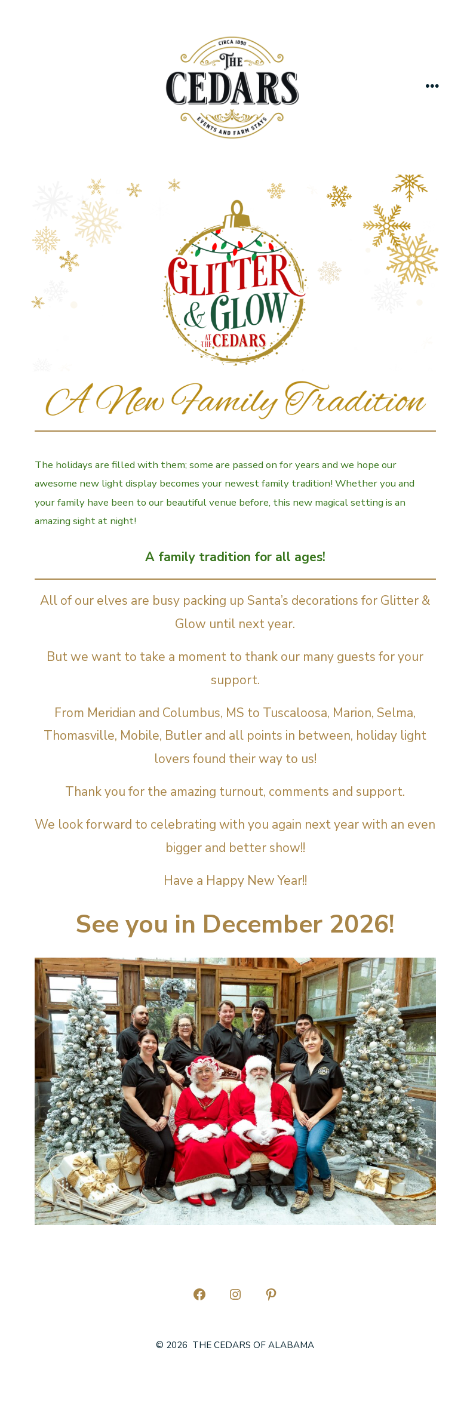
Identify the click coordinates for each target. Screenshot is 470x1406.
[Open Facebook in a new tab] (199, 1294)
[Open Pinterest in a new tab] (271, 1294)
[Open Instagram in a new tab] (235, 1294)
